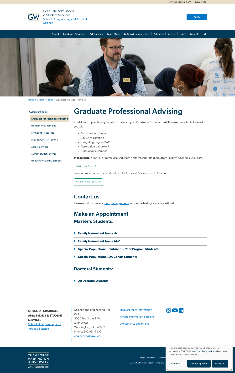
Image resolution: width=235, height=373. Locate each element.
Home (31, 100)
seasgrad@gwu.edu (116, 203)
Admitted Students (164, 34)
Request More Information (136, 309)
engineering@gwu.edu (88, 336)
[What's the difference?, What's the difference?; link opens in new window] (86, 166)
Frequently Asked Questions (46, 160)
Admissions (96, 34)
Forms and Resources (42, 132)
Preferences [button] (175, 364)
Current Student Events (43, 153)
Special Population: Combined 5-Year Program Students (118, 249)
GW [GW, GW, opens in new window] (190, 2)
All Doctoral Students (93, 280)
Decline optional (198, 364)
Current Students (189, 34)
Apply (196, 17)
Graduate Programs (74, 34)
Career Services (39, 147)
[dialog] (199, 357)
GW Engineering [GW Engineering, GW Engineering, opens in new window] (177, 2)
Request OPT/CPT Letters (44, 139)
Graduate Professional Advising (49, 118)
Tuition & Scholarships (137, 34)
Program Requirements (43, 125)
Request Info (200, 2)
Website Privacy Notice (203, 351)
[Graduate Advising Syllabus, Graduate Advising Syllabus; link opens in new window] (88, 182)
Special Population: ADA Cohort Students (107, 256)
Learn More (113, 34)
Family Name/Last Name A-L (98, 233)
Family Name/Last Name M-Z (99, 241)
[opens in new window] (169, 313)
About (55, 34)
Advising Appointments (134, 323)
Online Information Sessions (137, 316)
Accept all (220, 364)
